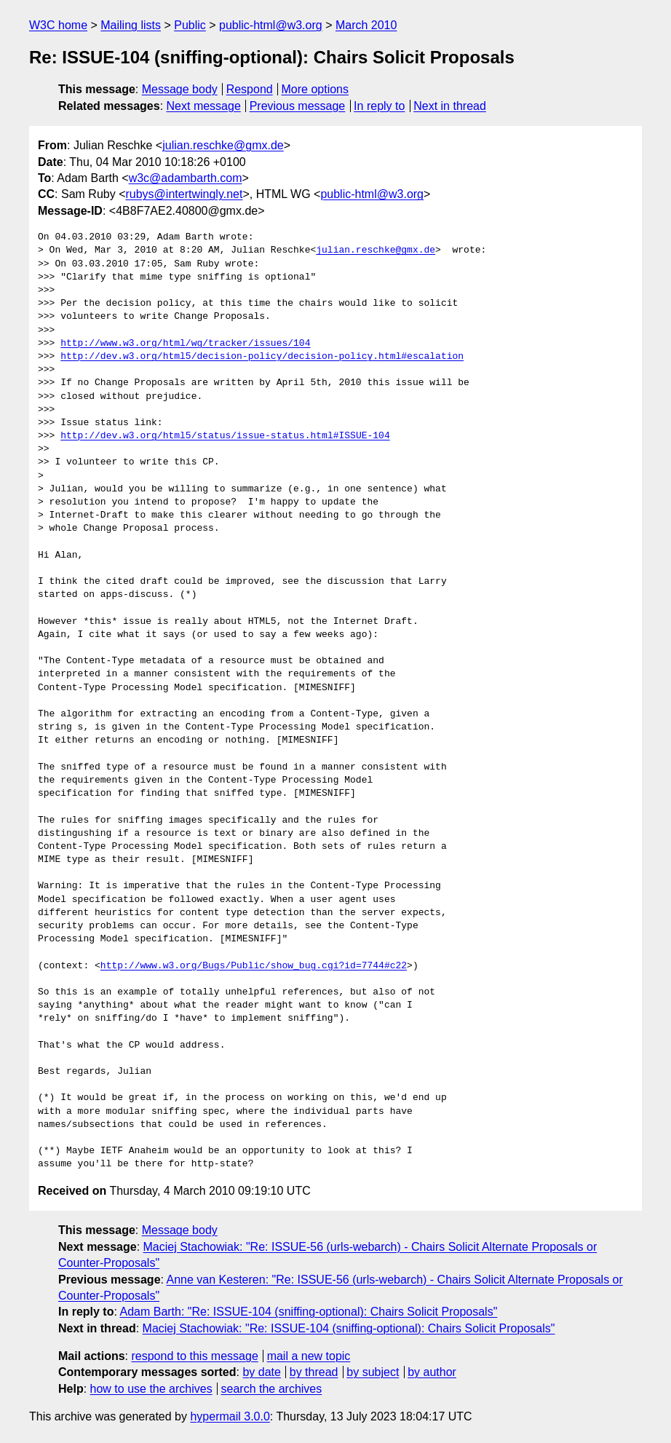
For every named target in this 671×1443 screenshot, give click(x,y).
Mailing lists (130, 25)
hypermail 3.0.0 (229, 1416)
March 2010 (366, 25)
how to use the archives (151, 1389)
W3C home (58, 25)
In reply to (379, 106)
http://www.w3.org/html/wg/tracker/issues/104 (185, 343)
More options (315, 89)
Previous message (298, 106)
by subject (372, 1372)
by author (432, 1372)
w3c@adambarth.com (185, 178)
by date (261, 1372)
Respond (249, 89)
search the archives (271, 1389)
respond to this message (194, 1356)
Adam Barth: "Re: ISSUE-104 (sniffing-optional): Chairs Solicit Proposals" (308, 1311)
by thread (314, 1372)
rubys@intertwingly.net (183, 194)
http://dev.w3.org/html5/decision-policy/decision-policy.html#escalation (262, 356)
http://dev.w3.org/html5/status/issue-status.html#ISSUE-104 (224, 436)
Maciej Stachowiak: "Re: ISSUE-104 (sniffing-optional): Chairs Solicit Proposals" (349, 1328)
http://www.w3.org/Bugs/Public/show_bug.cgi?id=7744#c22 (253, 966)
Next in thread (449, 106)
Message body (180, 89)
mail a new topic (309, 1356)
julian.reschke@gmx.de (223, 145)
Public (190, 25)
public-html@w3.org (270, 25)
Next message (204, 106)
